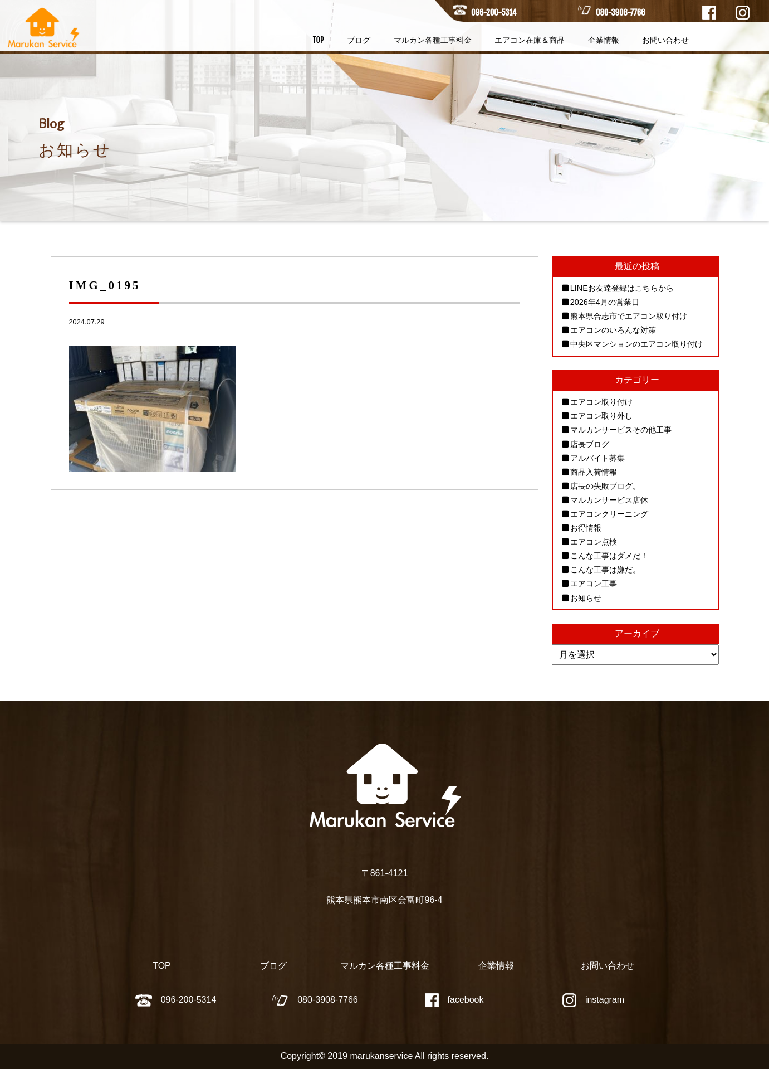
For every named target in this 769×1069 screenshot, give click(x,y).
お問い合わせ (665, 40)
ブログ (358, 40)
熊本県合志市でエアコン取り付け (628, 316)
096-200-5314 (493, 12)
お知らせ (585, 598)
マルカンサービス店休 (609, 499)
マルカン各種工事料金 (433, 40)
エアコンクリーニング (609, 513)
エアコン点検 (593, 541)
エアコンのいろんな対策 (613, 329)
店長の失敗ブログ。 (605, 486)
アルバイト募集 (597, 458)
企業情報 (603, 40)
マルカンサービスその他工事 (621, 429)
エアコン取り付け (601, 401)
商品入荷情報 (593, 472)
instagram (593, 999)
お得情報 (585, 527)
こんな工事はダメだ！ (609, 555)
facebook (454, 999)
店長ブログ (589, 444)
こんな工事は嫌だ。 (605, 569)
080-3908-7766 (620, 12)
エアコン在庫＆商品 (529, 40)
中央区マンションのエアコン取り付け (636, 343)
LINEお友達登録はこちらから (622, 288)
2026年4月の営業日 (604, 302)
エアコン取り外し (601, 415)
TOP (318, 40)
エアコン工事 (593, 583)
